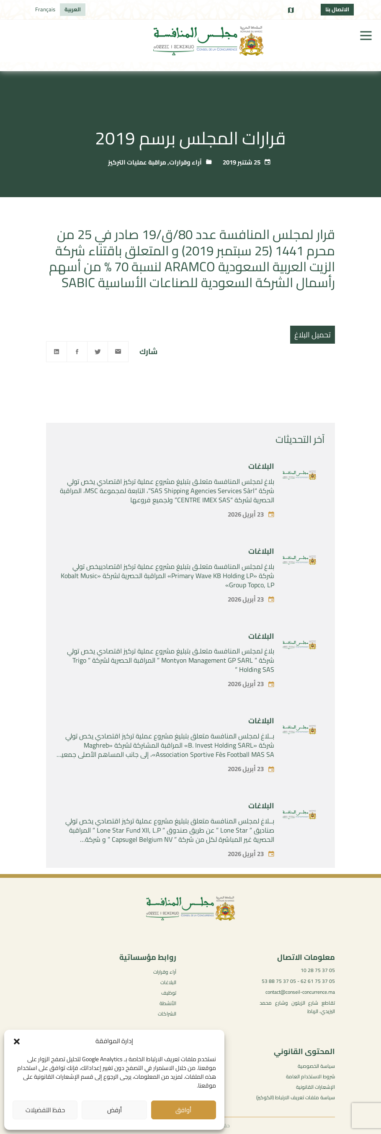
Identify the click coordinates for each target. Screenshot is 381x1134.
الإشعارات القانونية (315, 1087)
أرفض (114, 1110)
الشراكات (167, 1013)
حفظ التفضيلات (45, 1110)
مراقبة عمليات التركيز (137, 162)
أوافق (183, 1110)
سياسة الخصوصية (316, 1066)
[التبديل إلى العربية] (72, 9)
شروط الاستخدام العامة (310, 1076)
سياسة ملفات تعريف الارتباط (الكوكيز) (295, 1097)
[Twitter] (97, 351)
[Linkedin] (56, 351)
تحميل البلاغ (312, 335)
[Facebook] (77, 351)
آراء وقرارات (185, 162)
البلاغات (261, 481)
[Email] (118, 351)
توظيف (168, 993)
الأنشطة (168, 1003)
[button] (17, 1041)
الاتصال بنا (337, 9)
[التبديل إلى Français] (45, 9)
